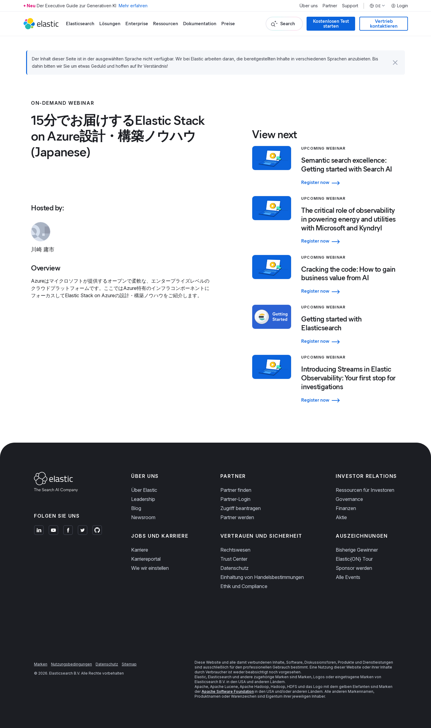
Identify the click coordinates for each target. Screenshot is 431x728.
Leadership (143, 499)
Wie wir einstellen (150, 568)
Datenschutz (234, 568)
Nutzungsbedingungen (71, 664)
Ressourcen (165, 23)
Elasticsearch (80, 23)
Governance (349, 499)
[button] (395, 62)
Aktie (341, 517)
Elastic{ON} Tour (354, 559)
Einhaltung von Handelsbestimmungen (262, 577)
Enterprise (136, 23)
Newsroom (143, 517)
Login (399, 5)
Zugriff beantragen (240, 508)
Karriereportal (146, 559)
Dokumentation (199, 23)
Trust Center (233, 559)
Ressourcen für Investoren (365, 490)
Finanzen (346, 508)
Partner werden (237, 517)
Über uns (309, 6)
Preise (228, 23)
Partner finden (235, 490)
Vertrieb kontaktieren (384, 23)
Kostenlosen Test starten (331, 23)
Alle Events (348, 577)
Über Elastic (144, 490)
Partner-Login (235, 499)
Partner (330, 6)
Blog (136, 508)
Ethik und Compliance (243, 586)
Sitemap (129, 664)
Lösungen (109, 23)
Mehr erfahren (133, 5)
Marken (40, 664)
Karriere (139, 550)
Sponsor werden (354, 568)
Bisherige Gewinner (357, 550)
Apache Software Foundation (228, 691)
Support (350, 6)
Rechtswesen (235, 550)
